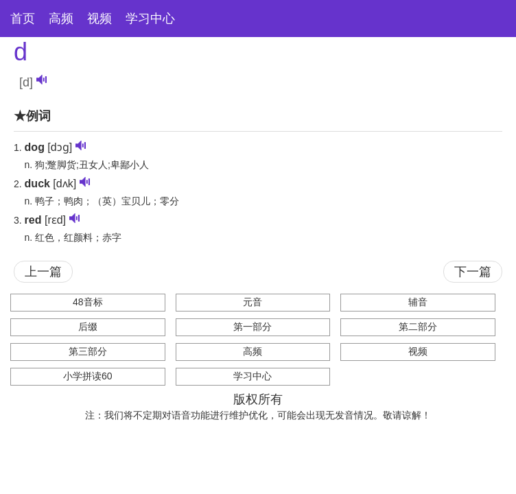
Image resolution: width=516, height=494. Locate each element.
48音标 (88, 301)
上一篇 (43, 272)
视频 (99, 18)
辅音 (417, 301)
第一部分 (252, 326)
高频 (61, 18)
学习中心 (150, 18)
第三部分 (88, 351)
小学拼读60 (88, 375)
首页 (22, 18)
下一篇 (472, 272)
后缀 (87, 326)
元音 (252, 301)
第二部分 (418, 326)
